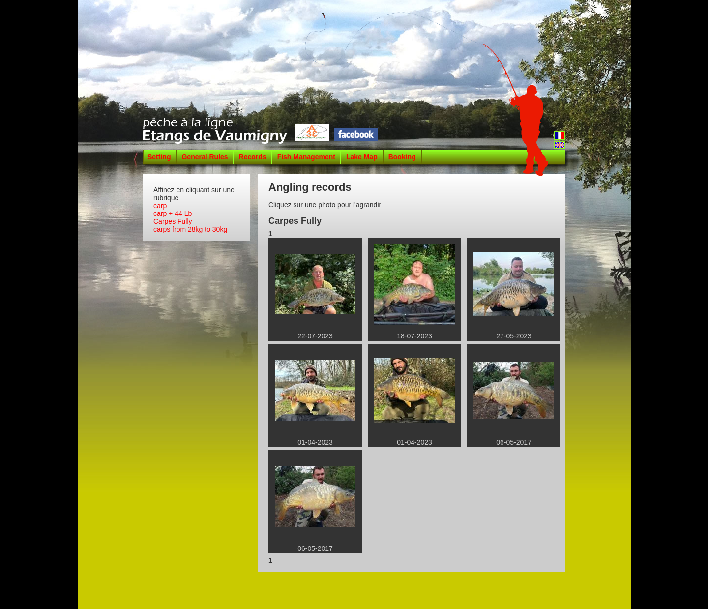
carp (160, 206)
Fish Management (306, 157)
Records (252, 157)
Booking (402, 157)
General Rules (204, 157)
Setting (159, 157)
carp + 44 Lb (172, 213)
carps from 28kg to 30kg (190, 229)
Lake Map (362, 157)
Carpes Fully (172, 221)
